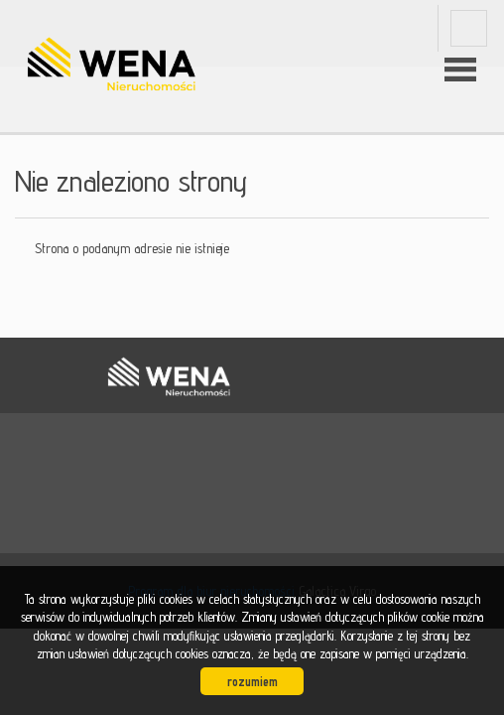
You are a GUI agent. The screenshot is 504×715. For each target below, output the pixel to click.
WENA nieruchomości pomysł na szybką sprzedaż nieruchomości (168, 376)
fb (468, 28)
